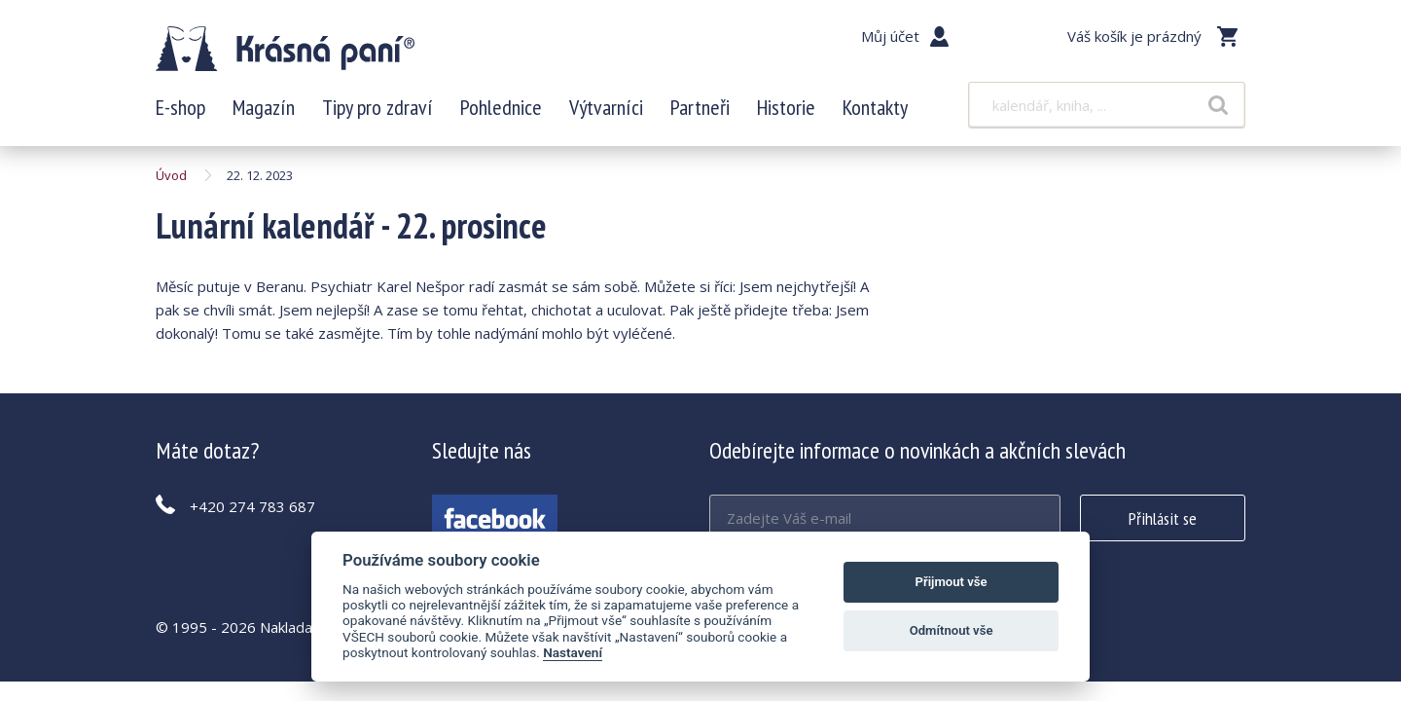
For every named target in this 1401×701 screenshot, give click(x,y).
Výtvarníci (606, 107)
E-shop (180, 107)
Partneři (700, 107)
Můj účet (890, 36)
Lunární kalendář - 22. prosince (285, 48)
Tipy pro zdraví (377, 107)
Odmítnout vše (951, 630)
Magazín (264, 107)
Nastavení (572, 652)
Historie (786, 107)
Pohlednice (501, 107)
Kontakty (875, 107)
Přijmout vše (952, 581)
